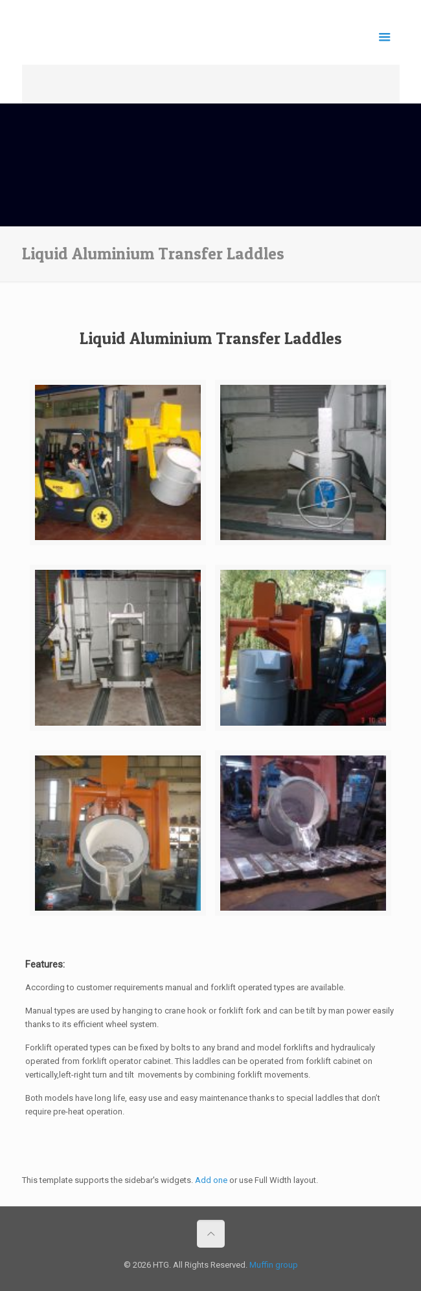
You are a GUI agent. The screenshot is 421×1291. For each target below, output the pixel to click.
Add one (211, 1180)
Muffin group (273, 1265)
